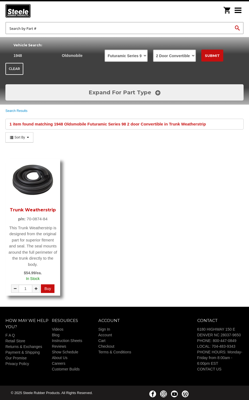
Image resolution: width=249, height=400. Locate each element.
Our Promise (16, 358)
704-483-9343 (223, 346)
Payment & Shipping (22, 352)
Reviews (59, 346)
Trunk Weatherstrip (33, 209)
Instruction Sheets (67, 340)
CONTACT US (209, 369)
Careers (58, 363)
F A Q (10, 335)
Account (105, 335)
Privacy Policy (17, 364)
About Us (59, 358)
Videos (57, 329)
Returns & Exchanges (23, 346)
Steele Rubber (32, 11)
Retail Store (15, 341)
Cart (101, 340)
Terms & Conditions (114, 352)
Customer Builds (66, 369)
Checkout (106, 346)
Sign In (104, 329)
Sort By (19, 137)
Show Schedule (65, 352)
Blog (55, 335)
